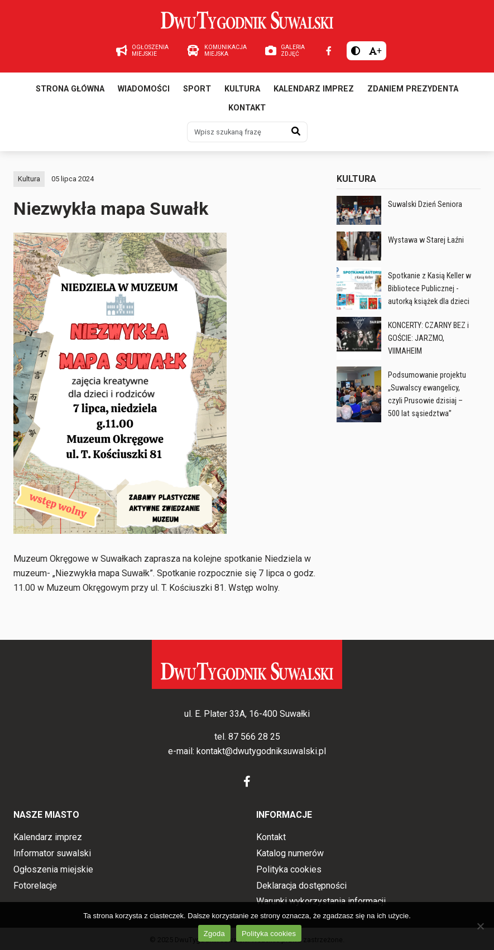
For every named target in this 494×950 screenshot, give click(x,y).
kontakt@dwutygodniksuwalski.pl (261, 751)
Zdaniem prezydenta (412, 89)
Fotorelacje (35, 885)
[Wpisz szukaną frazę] (236, 132)
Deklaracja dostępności (301, 885)
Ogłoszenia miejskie (53, 869)
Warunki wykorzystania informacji (321, 901)
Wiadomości (144, 89)
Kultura (242, 89)
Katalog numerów (290, 853)
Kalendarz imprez (314, 89)
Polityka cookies (289, 869)
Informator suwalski (52, 853)
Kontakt (247, 108)
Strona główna (70, 89)
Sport (197, 89)
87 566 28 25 (254, 736)
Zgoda (214, 933)
